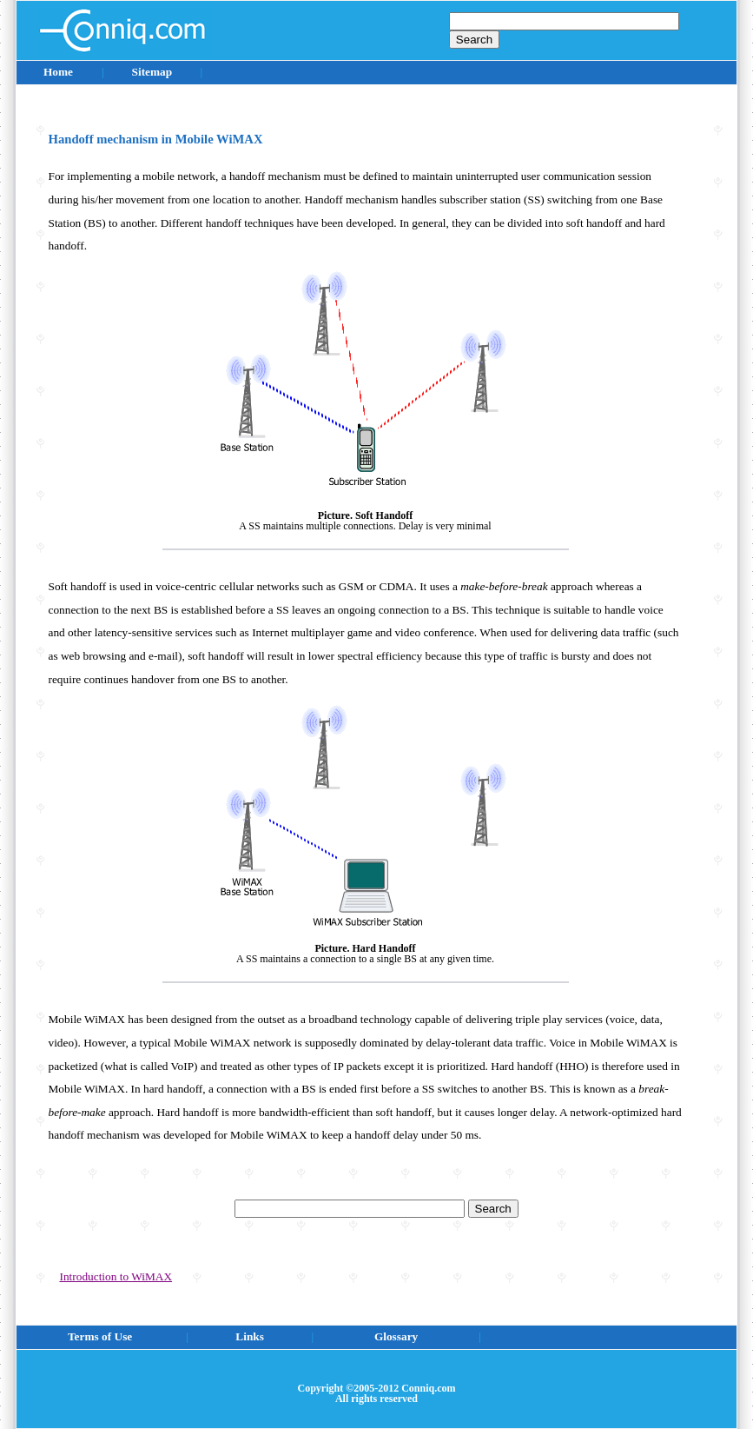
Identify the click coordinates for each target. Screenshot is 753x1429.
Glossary (396, 1336)
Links (249, 1336)
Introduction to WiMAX (116, 1276)
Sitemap (152, 71)
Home (58, 71)
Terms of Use (100, 1336)
